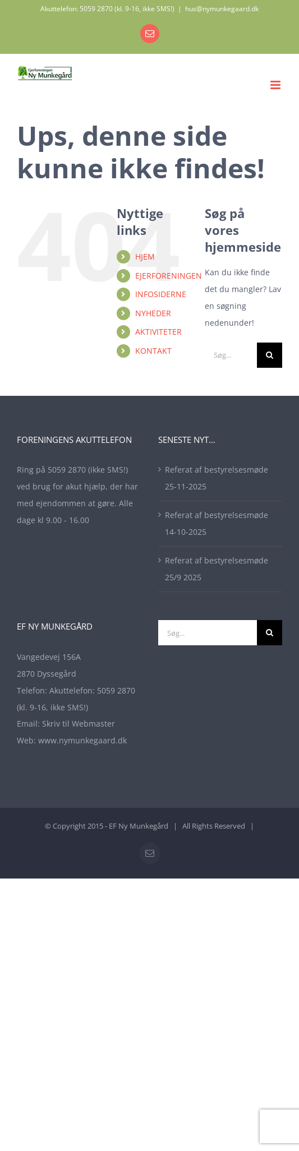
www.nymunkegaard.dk (82, 740)
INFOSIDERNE (160, 294)
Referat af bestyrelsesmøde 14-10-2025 (216, 523)
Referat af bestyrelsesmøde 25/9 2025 (216, 569)
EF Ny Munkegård (138, 826)
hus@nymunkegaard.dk (222, 8)
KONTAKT (153, 350)
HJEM (145, 256)
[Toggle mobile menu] (276, 85)
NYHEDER (153, 313)
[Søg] (269, 355)
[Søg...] (231, 355)
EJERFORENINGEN (168, 275)
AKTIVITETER (158, 331)
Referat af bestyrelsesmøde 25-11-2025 (216, 478)
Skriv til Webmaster (78, 723)
